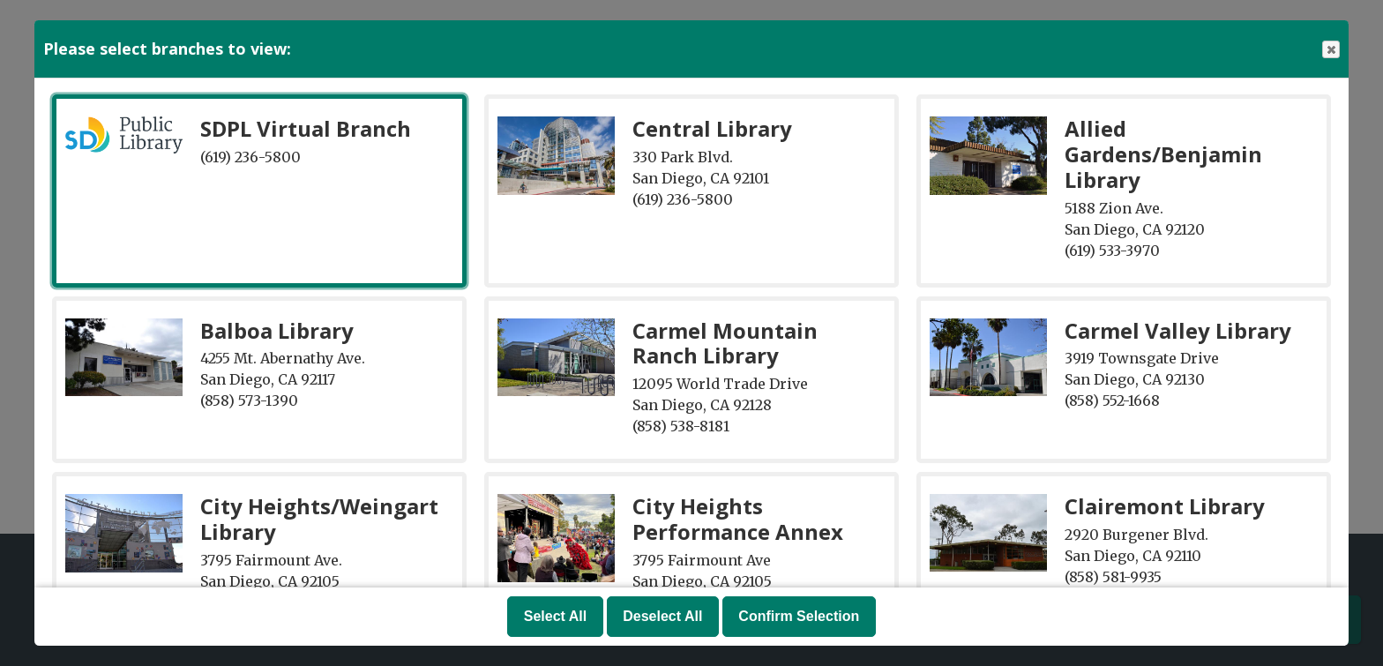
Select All (555, 616)
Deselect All (662, 616)
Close (1330, 49)
